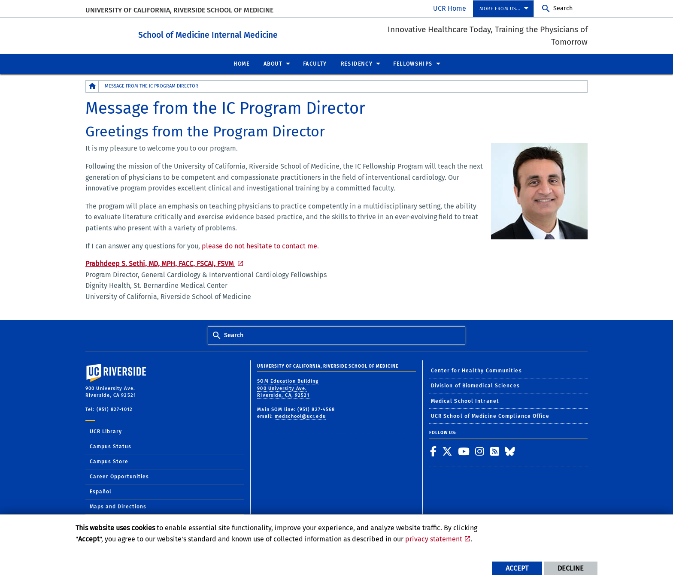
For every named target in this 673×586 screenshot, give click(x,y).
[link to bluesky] (510, 450)
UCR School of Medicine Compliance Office (490, 416)
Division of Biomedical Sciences (475, 385)
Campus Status (110, 446)
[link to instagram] (479, 450)
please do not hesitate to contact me (259, 246)
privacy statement (433, 539)
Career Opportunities (119, 476)
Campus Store (109, 461)
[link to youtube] (464, 450)
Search (563, 8)
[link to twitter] (447, 450)
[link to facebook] (433, 450)
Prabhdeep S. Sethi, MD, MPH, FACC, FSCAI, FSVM (160, 263)
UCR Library (106, 431)
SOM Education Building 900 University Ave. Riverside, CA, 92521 (287, 388)
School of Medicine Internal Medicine (239, 34)
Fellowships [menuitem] (413, 63)
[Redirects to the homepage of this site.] (92, 86)
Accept (517, 568)
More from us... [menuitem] (500, 9)
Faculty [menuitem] (315, 63)
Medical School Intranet (465, 401)
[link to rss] (494, 450)
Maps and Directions (118, 506)
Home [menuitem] (241, 63)
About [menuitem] (273, 63)
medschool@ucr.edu (300, 416)
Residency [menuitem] (357, 63)
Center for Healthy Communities (476, 370)
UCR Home (449, 8)
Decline (571, 568)
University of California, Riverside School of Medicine (179, 10)
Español (101, 491)
